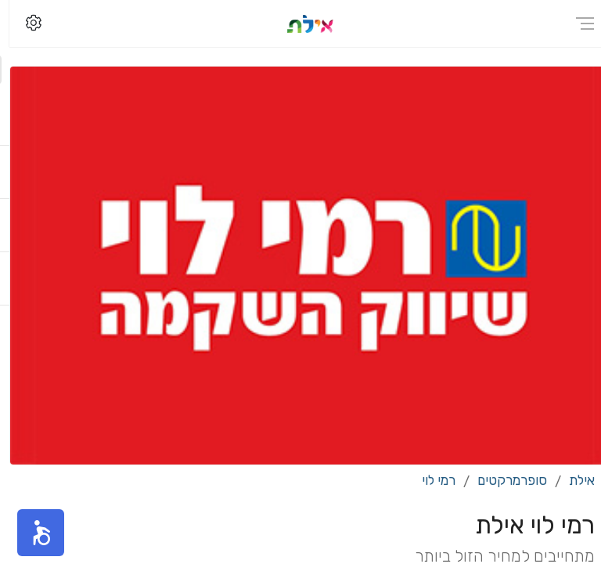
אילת (572, 480)
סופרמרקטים (503, 480)
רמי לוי (429, 480)
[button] (31, 532)
